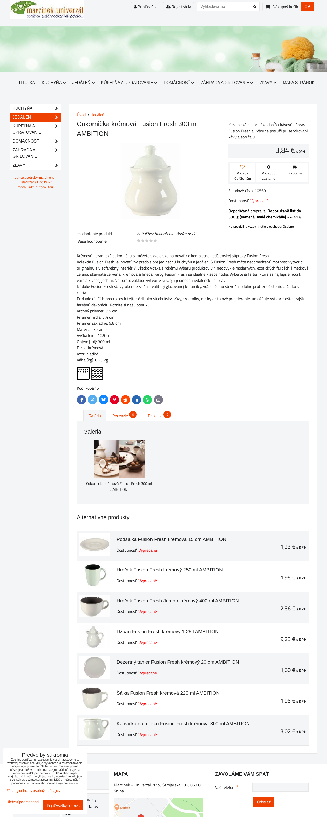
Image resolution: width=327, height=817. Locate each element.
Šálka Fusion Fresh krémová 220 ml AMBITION (168, 693)
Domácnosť (179, 82)
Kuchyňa (54, 82)
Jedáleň (83, 82)
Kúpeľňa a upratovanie (129, 82)
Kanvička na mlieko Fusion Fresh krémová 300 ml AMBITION (183, 723)
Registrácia (178, 7)
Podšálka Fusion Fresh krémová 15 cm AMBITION (171, 539)
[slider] (147, 241)
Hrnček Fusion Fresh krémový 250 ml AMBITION (169, 570)
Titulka (26, 82)
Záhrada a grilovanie (227, 82)
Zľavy (268, 82)
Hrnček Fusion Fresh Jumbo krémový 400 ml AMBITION (177, 600)
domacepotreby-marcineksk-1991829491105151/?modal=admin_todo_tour (36, 182)
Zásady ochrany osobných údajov (33, 790)
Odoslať (264, 802)
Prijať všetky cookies (63, 805)
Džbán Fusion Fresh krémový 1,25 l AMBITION (167, 631)
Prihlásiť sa (145, 7)
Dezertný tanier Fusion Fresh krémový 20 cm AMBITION (177, 662)
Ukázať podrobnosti (23, 802)
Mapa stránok (299, 82)
